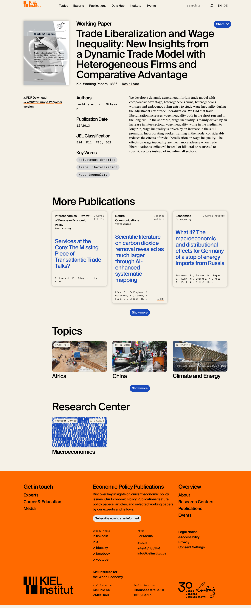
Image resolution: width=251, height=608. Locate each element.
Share (220, 27)
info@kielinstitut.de (152, 556)
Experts (32, 498)
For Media (145, 539)
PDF (160, 302)
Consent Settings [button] (191, 550)
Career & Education (44, 505)
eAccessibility (189, 540)
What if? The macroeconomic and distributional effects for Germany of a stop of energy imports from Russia (200, 251)
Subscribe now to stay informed (117, 522)
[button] (64, 9)
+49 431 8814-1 (149, 551)
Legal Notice (188, 535)
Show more (140, 316)
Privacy (184, 545)
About (184, 498)
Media (30, 512)
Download (130, 87)
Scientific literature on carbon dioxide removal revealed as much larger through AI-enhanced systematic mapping (139, 261)
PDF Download (35, 101)
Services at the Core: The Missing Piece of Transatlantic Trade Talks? (78, 257)
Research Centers (197, 505)
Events (185, 518)
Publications (191, 512)
